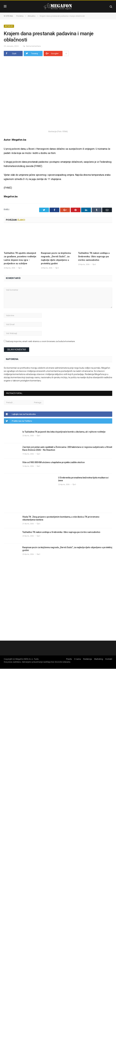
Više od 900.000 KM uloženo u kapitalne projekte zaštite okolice (53, 462)
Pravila (69, 659)
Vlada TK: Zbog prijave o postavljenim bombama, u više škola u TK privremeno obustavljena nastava (60, 518)
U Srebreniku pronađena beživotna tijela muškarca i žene (83, 479)
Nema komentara (31, 46)
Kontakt (108, 659)
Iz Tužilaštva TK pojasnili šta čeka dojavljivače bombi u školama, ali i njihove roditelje (63, 432)
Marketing (98, 659)
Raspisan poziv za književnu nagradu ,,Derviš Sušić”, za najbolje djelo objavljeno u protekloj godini (67, 549)
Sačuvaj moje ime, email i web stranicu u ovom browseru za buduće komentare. (40, 341)
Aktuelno (9, 26)
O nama (77, 659)
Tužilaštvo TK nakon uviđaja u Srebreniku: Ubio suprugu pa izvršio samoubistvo (94, 256)
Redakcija (87, 659)
